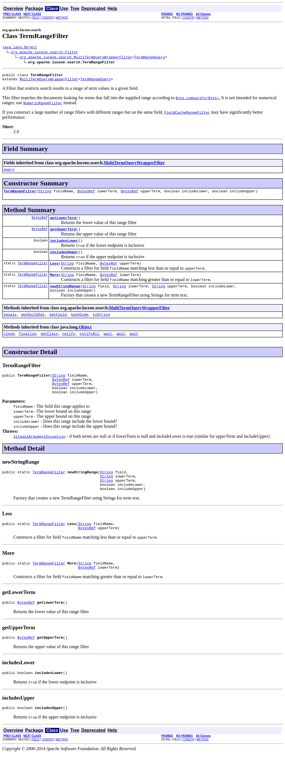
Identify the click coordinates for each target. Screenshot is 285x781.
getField (58, 326)
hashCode (79, 326)
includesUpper (64, 259)
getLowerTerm (63, 222)
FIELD (36, 17)
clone (9, 346)
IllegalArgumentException (39, 453)
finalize (27, 346)
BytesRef (86, 195)
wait (108, 346)
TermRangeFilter (20, 195)
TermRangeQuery (149, 57)
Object (85, 338)
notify (68, 346)
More (54, 283)
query (9, 172)
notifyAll (89, 346)
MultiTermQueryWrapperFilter (48, 81)
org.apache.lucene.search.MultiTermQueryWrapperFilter (75, 57)
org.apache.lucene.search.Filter (44, 52)
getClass (49, 346)
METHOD (62, 17)
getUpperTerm (63, 234)
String (44, 195)
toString (101, 326)
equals (10, 326)
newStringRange (65, 296)
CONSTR (47, 17)
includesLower (64, 247)
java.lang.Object (19, 47)
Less (54, 271)
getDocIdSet (33, 326)
